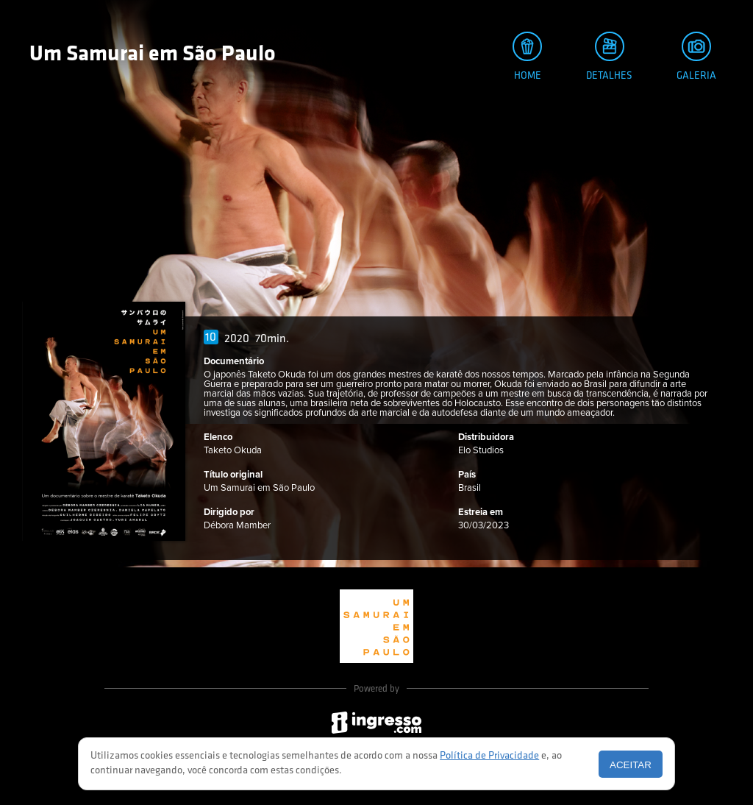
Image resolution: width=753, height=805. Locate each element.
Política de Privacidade (489, 756)
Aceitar (631, 764)
